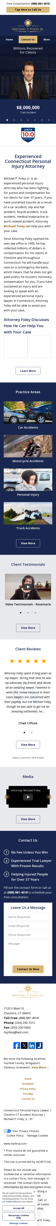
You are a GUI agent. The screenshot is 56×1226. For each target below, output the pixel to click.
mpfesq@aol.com (16, 1032)
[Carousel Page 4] (27, 120)
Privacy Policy (28, 1088)
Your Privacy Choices (21, 1131)
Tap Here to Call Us (28, 9)
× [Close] (34, 1191)
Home (9, 39)
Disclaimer (28, 1083)
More (47, 39)
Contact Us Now (28, 969)
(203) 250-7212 (25, 1023)
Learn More (28, 371)
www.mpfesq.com (15, 1143)
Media (28, 776)
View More (28, 543)
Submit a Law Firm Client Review (28, 757)
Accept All (18, 1208)
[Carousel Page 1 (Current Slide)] (7, 120)
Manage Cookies (37, 1135)
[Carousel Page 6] (41, 120)
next (49, 799)
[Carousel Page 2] (14, 120)
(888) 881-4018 (29, 1018)
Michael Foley (14, 226)
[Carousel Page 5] (35, 120)
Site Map (28, 1093)
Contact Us (28, 39)
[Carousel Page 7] (48, 120)
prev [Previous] (7, 799)
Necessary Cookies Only (19, 1216)
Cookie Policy (15, 1135)
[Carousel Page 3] (21, 120)
